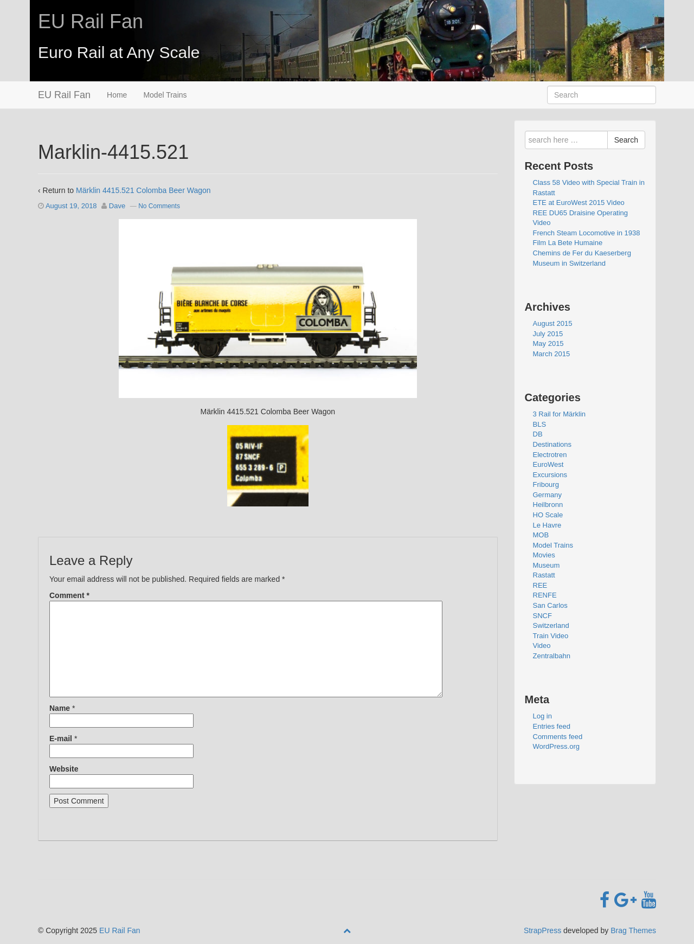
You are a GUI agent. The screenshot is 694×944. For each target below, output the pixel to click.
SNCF (542, 616)
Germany (547, 495)
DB (538, 434)
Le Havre (547, 525)
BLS (540, 424)
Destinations (552, 444)
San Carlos (550, 605)
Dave (117, 206)
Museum (546, 565)
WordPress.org (556, 746)
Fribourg (546, 484)
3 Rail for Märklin (559, 414)
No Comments (159, 206)
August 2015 (553, 323)
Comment (69, 595)
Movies (544, 555)
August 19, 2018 (71, 206)
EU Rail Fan (90, 21)
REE (540, 585)
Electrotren (550, 455)
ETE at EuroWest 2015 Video (579, 202)
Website (63, 769)
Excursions (550, 475)
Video (542, 645)
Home (117, 95)
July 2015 (548, 334)
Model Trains (165, 95)
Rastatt (544, 575)
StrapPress (542, 930)
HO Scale (548, 515)
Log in (542, 716)
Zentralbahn (551, 656)
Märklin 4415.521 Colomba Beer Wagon (143, 190)
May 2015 (548, 343)
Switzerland (551, 625)
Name (59, 708)
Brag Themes (633, 930)
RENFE (545, 595)
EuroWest (548, 464)
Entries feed (551, 726)
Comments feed (558, 737)
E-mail (60, 738)
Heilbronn (548, 504)
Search (626, 140)
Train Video (551, 636)
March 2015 (551, 354)
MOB (541, 535)
